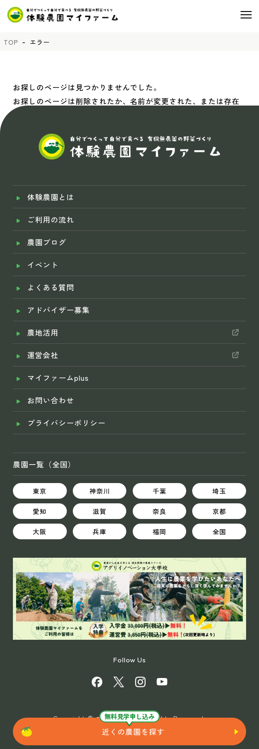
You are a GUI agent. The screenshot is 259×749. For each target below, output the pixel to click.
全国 (219, 531)
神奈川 (99, 490)
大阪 (40, 531)
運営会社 (43, 354)
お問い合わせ (50, 400)
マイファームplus (58, 377)
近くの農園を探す (133, 731)
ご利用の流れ (50, 219)
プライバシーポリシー (66, 422)
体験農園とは (50, 196)
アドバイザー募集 (58, 309)
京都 (219, 511)
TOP (11, 42)
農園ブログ (46, 242)
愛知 (40, 511)
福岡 (159, 531)
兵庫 (99, 531)
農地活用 (43, 332)
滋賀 (99, 511)
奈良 (159, 511)
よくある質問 (50, 287)
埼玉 (219, 490)
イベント (43, 264)
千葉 (159, 490)
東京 (40, 490)
